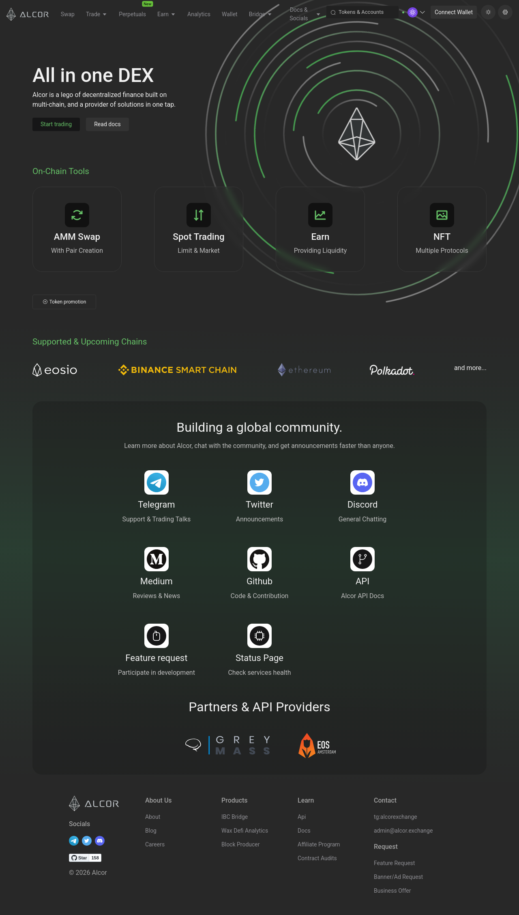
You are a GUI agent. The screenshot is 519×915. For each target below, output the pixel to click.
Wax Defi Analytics (244, 830)
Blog (151, 830)
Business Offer (392, 890)
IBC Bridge (234, 817)
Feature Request (394, 863)
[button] (416, 12)
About (152, 817)
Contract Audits (317, 858)
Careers (155, 844)
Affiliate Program (319, 844)
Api (302, 817)
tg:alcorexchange (395, 817)
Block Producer (240, 844)
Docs (304, 830)
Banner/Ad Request (398, 877)
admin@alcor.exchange (403, 830)
